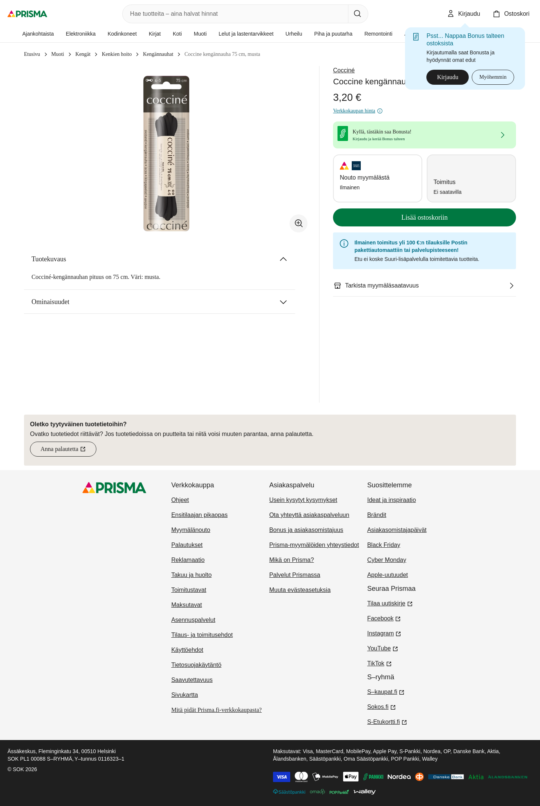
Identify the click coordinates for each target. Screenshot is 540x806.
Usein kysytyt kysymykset (303, 500)
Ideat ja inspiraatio (391, 500)
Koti (177, 34)
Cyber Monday (386, 560)
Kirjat (155, 34)
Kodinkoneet (122, 34)
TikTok (379, 663)
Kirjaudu (447, 77)
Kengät (82, 54)
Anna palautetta (68, 451)
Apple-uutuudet (387, 575)
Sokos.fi (381, 706)
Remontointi (378, 34)
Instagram (384, 633)
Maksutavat (186, 605)
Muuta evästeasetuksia (300, 590)
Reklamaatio (188, 560)
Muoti (200, 34)
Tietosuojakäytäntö (196, 665)
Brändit (376, 515)
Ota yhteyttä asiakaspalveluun (309, 515)
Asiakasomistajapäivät (396, 530)
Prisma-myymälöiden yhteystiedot (314, 545)
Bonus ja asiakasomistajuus (306, 530)
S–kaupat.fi (386, 691)
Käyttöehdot (187, 650)
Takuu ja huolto (191, 575)
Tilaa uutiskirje (390, 603)
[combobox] (234, 14)
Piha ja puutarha (333, 34)
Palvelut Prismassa (294, 575)
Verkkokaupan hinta (357, 110)
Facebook (384, 618)
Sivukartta (184, 695)
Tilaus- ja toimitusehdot (202, 635)
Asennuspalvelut (193, 620)
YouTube (382, 648)
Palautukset (187, 545)
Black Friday (383, 545)
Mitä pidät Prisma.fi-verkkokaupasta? (216, 710)
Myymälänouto (190, 530)
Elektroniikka (81, 34)
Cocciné (344, 70)
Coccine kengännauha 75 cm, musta (222, 54)
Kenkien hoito (117, 54)
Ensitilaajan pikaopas (199, 515)
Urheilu (293, 34)
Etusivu (32, 54)
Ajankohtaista (38, 34)
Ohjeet (180, 500)
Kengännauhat (158, 54)
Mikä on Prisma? (291, 560)
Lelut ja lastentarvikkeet (246, 34)
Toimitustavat (188, 590)
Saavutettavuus (192, 680)
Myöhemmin (492, 77)
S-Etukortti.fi (387, 721)
